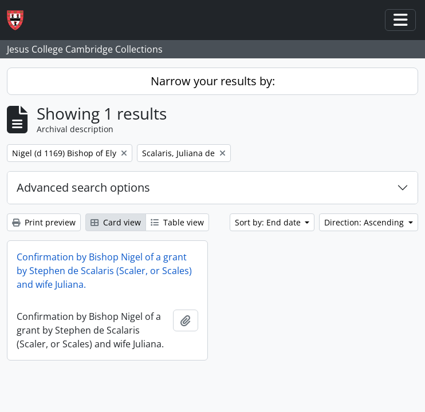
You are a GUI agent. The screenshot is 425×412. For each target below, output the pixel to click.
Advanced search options (83, 187)
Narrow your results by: (213, 81)
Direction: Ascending (365, 222)
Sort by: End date (269, 222)
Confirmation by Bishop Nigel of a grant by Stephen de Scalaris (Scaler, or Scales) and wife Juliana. (104, 271)
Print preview (44, 222)
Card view (115, 222)
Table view (177, 222)
